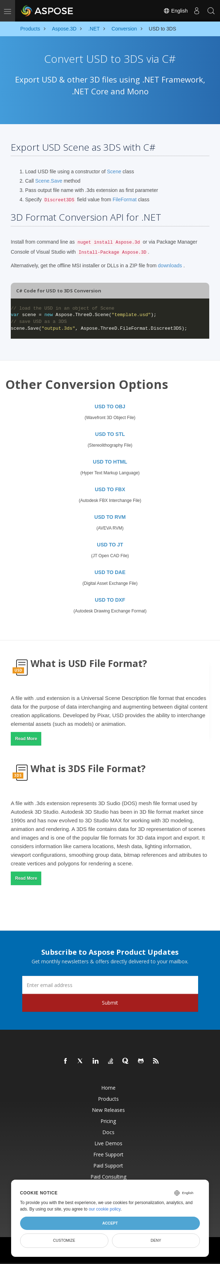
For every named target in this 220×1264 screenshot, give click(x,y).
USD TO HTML (110, 462)
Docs (108, 1132)
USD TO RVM (110, 517)
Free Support (108, 1154)
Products (108, 1098)
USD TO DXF (110, 600)
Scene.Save (48, 181)
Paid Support (108, 1165)
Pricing (108, 1121)
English (175, 11)
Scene (114, 171)
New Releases (108, 1109)
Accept (110, 1223)
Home (108, 1087)
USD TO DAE (109, 572)
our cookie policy (105, 1209)
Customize (64, 1240)
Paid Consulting (108, 1176)
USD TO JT (110, 545)
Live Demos (108, 1143)
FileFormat (125, 199)
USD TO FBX (110, 489)
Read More (26, 738)
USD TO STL (110, 434)
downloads (170, 265)
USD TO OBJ (110, 406)
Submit (110, 1002)
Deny (156, 1240)
